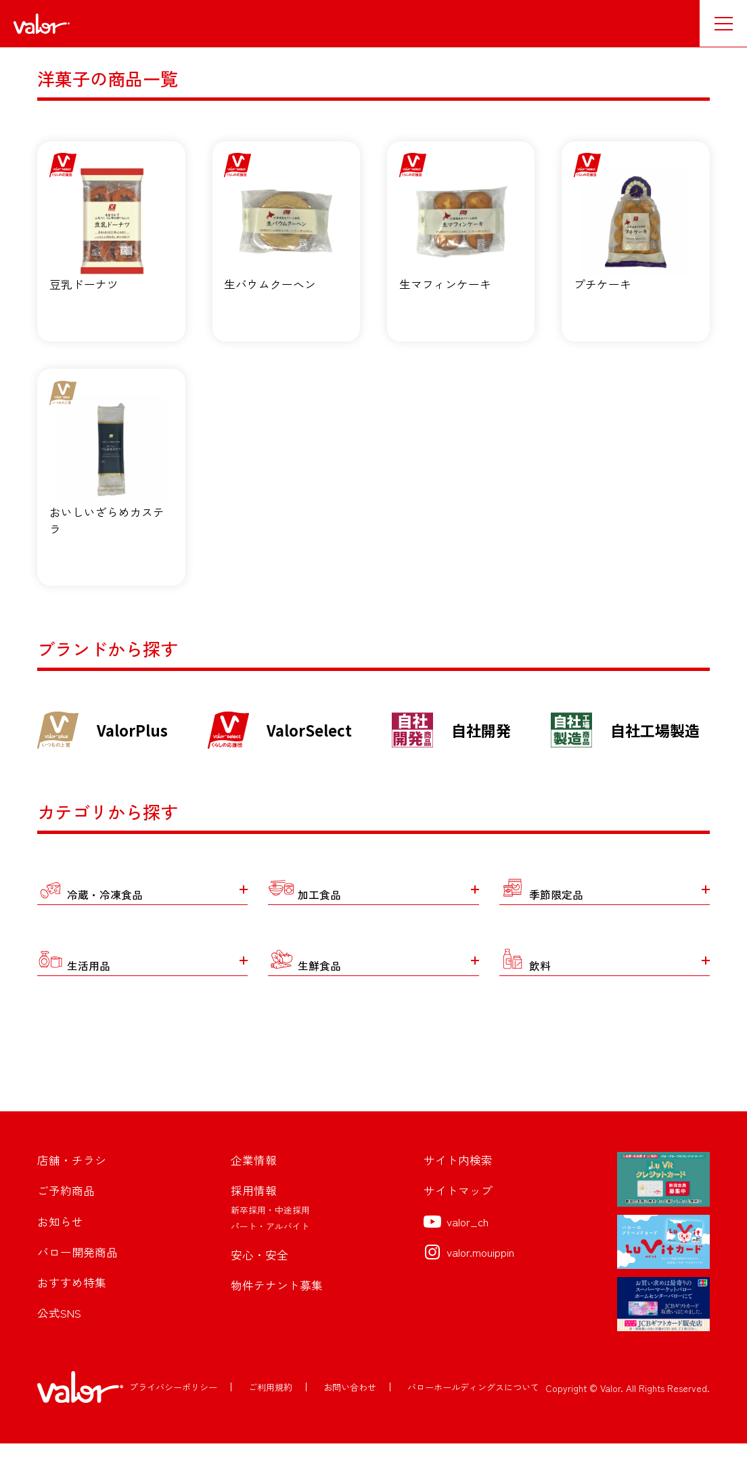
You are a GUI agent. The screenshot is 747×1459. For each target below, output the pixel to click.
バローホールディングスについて (473, 1402)
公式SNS (59, 1330)
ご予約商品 (66, 1207)
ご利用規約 (270, 1402)
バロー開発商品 (77, 1268)
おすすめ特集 (71, 1299)
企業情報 (254, 1175)
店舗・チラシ (71, 1175)
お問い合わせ (349, 1402)
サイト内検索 (458, 1175)
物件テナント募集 (277, 1301)
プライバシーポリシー (173, 1402)
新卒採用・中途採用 (270, 1225)
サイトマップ (458, 1207)
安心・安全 (259, 1270)
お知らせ (60, 1237)
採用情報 (254, 1207)
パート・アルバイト (270, 1242)
